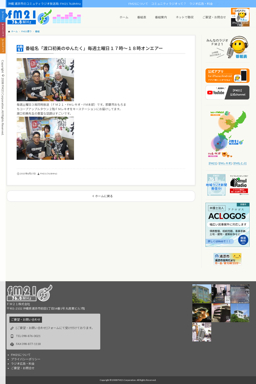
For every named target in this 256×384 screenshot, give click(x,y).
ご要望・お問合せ (23, 368)
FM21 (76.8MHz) (48, 173)
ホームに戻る (104, 196)
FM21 (2, 17)
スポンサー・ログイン (234, 3)
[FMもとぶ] (240, 163)
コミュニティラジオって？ (168, 3)
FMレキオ (2, 31)
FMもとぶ (2, 47)
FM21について (138, 3)
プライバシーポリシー (26, 359)
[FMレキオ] (225, 163)
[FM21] (213, 163)
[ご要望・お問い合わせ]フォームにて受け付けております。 (55, 328)
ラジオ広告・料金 (201, 3)
